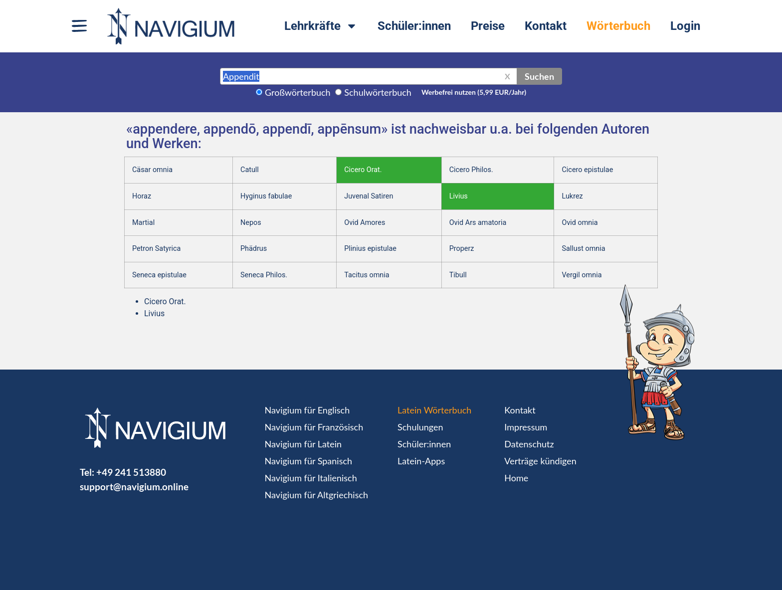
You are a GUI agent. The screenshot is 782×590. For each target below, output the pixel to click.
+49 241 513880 (131, 472)
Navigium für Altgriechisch (316, 494)
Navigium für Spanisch (309, 460)
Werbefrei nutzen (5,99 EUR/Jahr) (473, 92)
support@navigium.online (134, 486)
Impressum (525, 426)
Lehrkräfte (321, 26)
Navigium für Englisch (307, 409)
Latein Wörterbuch (434, 409)
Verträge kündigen (540, 460)
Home (516, 477)
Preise (488, 26)
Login (685, 26)
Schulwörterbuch (377, 92)
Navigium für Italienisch (311, 477)
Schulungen (420, 426)
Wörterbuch (618, 26)
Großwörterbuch (298, 92)
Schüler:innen (414, 26)
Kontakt (546, 26)
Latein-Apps (421, 460)
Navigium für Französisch (314, 426)
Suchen (539, 76)
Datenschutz (529, 443)
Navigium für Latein (303, 443)
